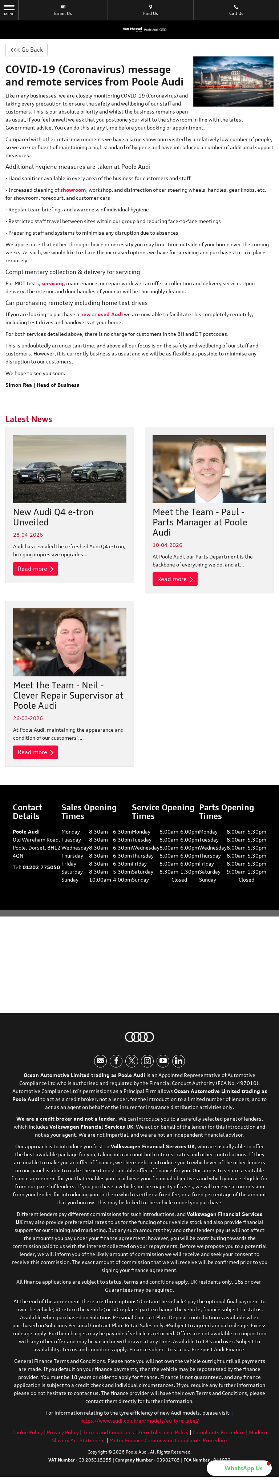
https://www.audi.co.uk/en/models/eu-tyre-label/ (139, 1421)
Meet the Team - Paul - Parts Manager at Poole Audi (200, 522)
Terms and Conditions (108, 1432)
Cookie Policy (27, 1432)
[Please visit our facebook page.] (116, 1061)
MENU (9, 10)
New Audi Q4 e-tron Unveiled (53, 517)
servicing (52, 283)
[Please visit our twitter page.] (131, 1061)
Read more (35, 568)
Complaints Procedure (219, 1432)
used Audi (110, 314)
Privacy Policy (63, 1432)
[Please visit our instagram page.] (147, 1061)
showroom (73, 190)
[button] (239, 1468)
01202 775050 (41, 867)
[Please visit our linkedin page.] (178, 1061)
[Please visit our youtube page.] (163, 1061)
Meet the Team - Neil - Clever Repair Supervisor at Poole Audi (68, 695)
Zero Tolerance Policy (163, 1432)
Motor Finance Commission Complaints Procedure (168, 1440)
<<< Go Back (26, 49)
